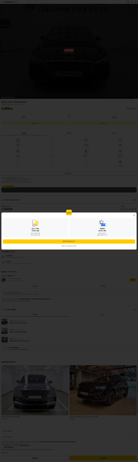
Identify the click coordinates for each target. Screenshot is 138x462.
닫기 (134, 215)
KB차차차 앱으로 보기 (69, 241)
